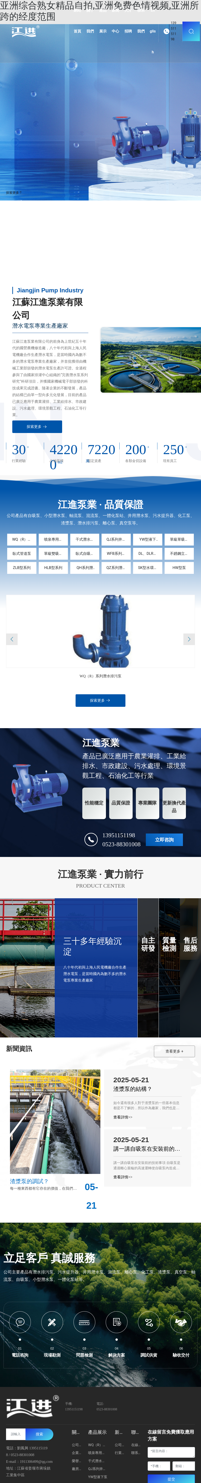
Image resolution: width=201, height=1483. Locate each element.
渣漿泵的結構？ (132, 1089)
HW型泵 (179, 568)
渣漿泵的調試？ (29, 1182)
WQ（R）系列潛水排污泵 (100, 676)
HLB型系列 (53, 568)
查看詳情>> (122, 1117)
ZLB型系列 (22, 568)
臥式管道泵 (22, 554)
